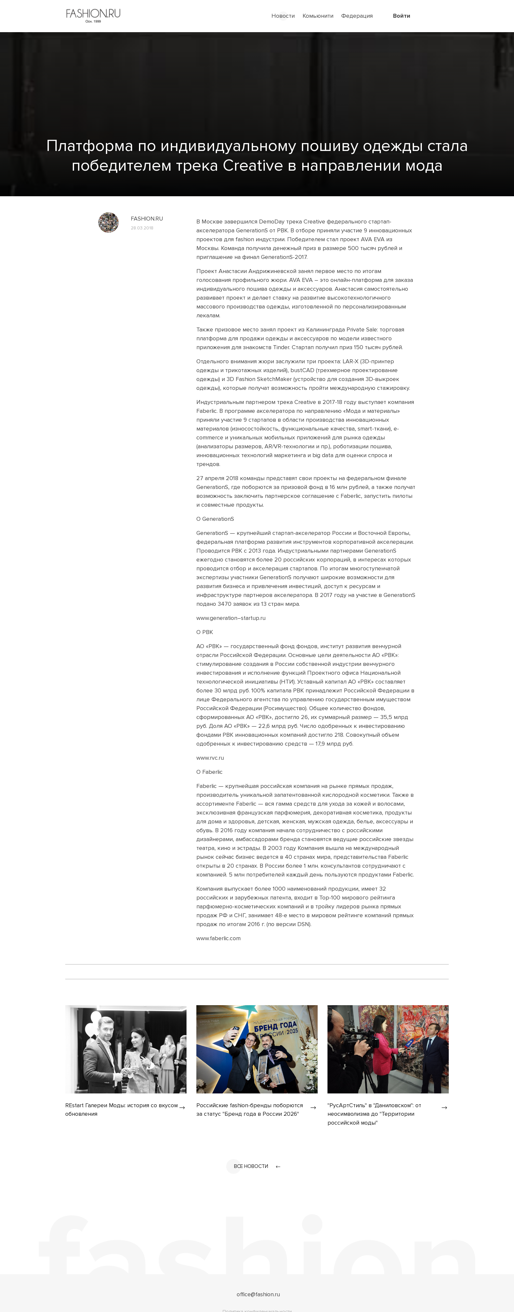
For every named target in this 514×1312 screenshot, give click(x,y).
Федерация (357, 15)
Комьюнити (318, 15)
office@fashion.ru (258, 1294)
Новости (283, 15)
